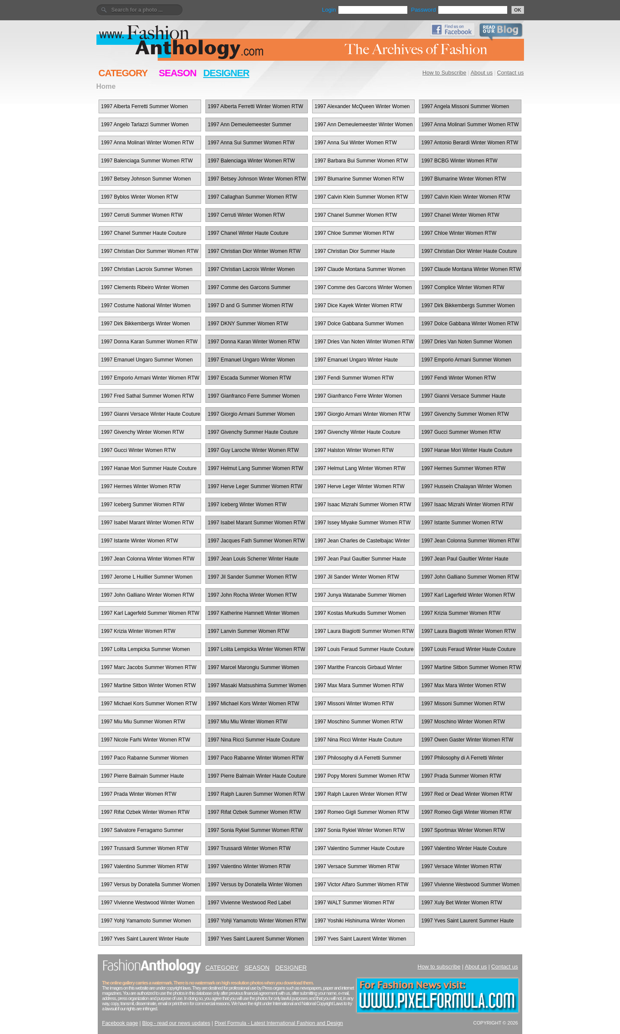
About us (482, 72)
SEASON (177, 73)
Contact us (510, 72)
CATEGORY (123, 73)
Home (106, 86)
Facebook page (120, 1023)
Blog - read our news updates (176, 1023)
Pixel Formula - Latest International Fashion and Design (278, 1023)
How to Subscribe (444, 72)
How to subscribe (439, 966)
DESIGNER (226, 73)
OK (517, 9)
